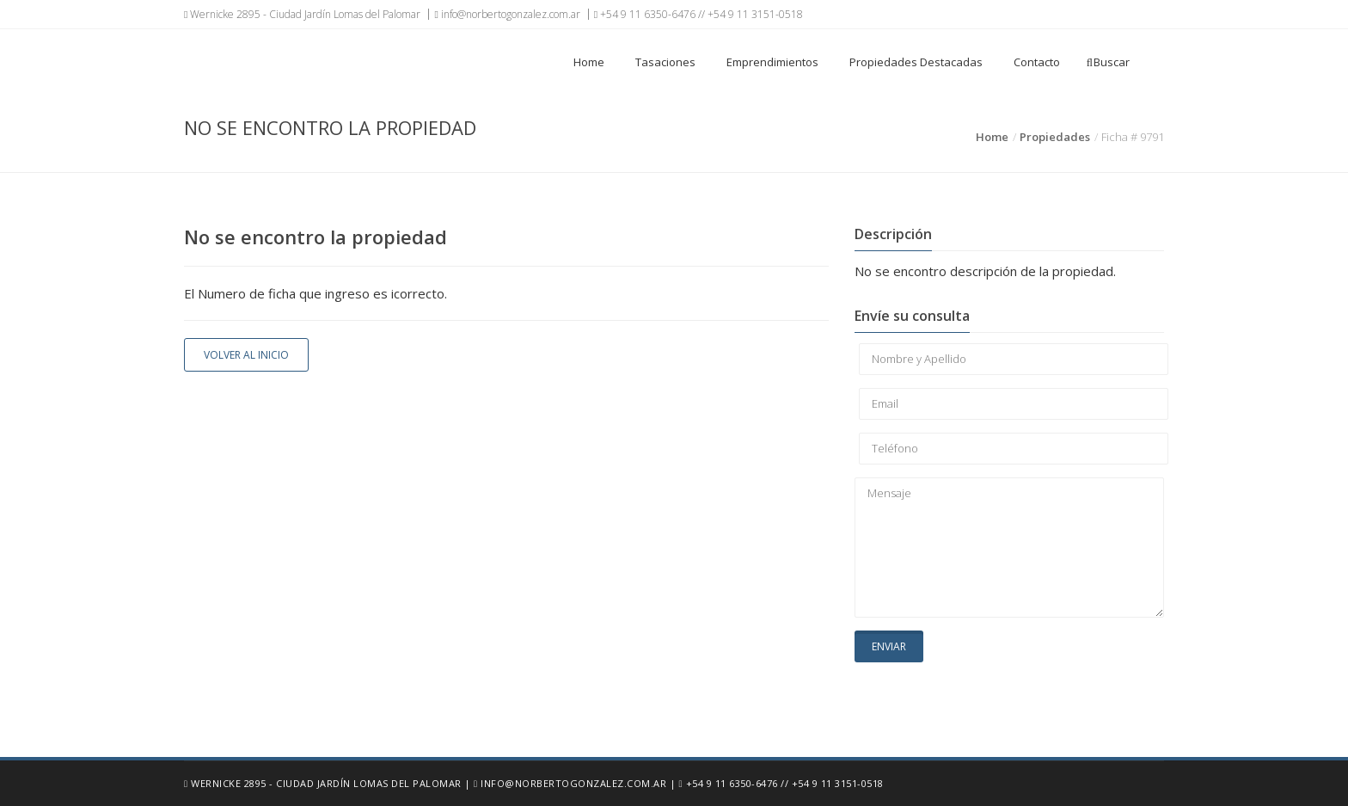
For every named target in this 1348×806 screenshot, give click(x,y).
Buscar (1108, 62)
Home (588, 62)
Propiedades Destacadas (916, 62)
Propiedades (1055, 137)
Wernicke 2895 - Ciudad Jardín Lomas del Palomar (302, 14)
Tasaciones (665, 62)
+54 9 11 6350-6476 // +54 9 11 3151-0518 (698, 14)
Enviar (889, 646)
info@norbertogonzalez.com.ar (506, 14)
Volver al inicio (246, 355)
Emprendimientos (772, 62)
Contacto (1037, 62)
